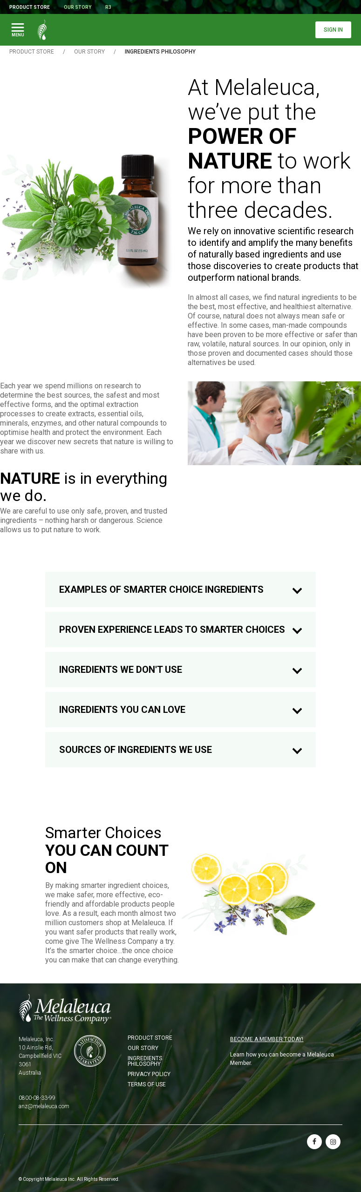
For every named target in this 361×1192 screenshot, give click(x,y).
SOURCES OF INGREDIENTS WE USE (180, 750)
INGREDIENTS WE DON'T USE (180, 670)
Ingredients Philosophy (145, 1061)
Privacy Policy (149, 1074)
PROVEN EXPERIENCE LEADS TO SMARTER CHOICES (180, 630)
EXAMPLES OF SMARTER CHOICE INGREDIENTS (180, 590)
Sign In (333, 30)
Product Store (29, 7)
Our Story (77, 7)
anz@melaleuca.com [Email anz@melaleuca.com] (44, 1106)
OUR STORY (89, 51)
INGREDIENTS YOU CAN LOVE (180, 710)
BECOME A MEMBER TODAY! (266, 1039)
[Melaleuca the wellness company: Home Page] (42, 30)
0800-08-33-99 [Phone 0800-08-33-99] (37, 1098)
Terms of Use (147, 1084)
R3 (108, 7)
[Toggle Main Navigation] (17, 29)
